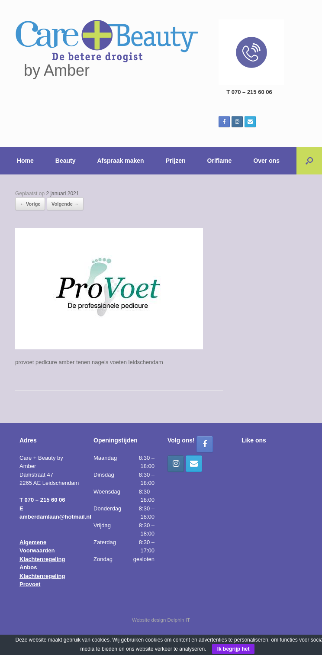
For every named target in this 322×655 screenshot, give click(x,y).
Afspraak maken (120, 160)
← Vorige (30, 204)
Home (25, 160)
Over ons (266, 160)
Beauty (65, 160)
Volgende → (65, 204)
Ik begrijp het (233, 649)
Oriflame (219, 160)
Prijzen (176, 160)
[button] (309, 160)
